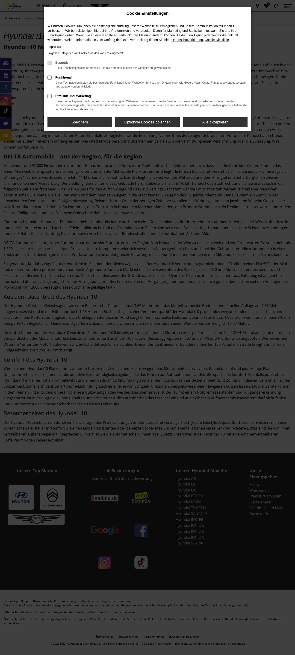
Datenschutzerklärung (187, 40)
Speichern (79, 122)
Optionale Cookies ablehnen (147, 122)
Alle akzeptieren (215, 122)
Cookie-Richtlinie (217, 40)
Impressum (55, 47)
